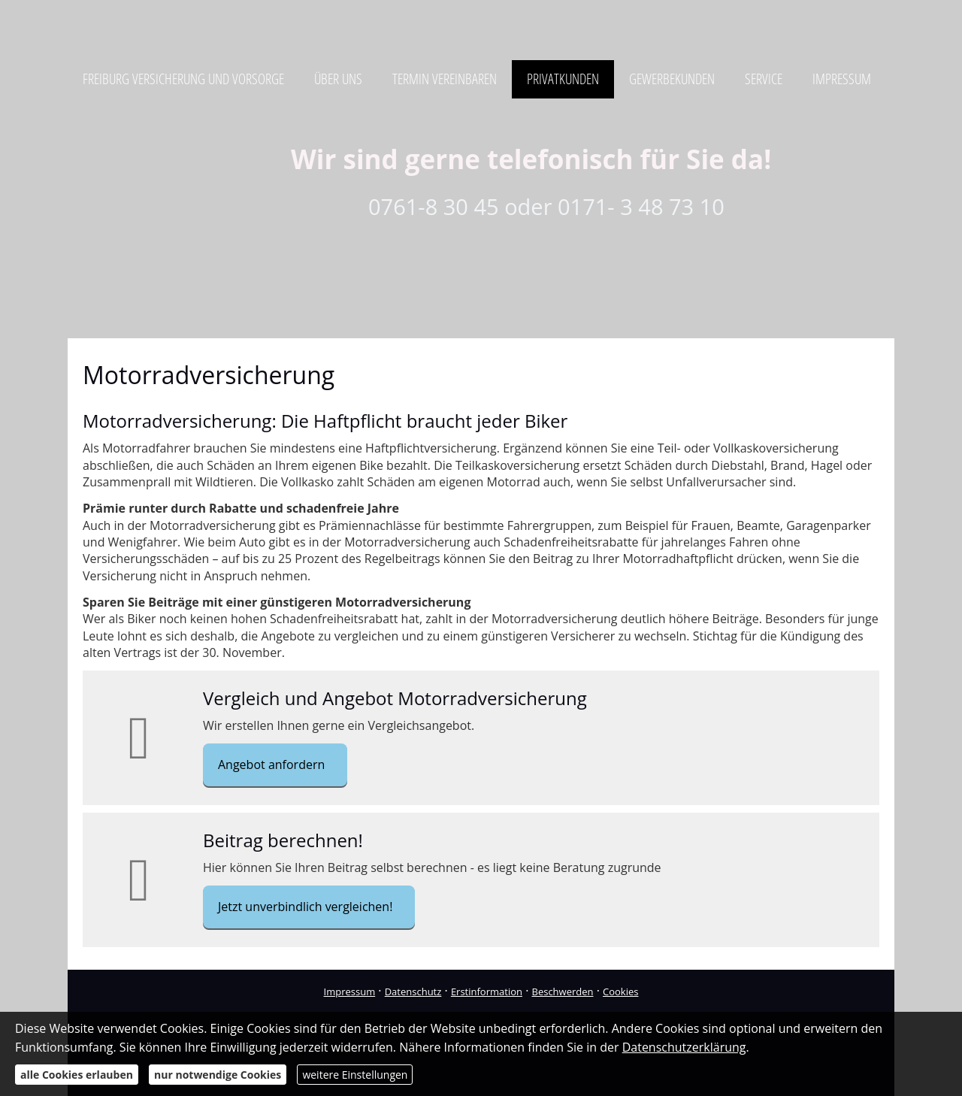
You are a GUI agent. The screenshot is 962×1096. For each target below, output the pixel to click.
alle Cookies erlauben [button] (76, 1074)
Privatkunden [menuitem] (563, 79)
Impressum (350, 991)
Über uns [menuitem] (338, 79)
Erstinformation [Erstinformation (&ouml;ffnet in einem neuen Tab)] (486, 991)
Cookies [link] (620, 991)
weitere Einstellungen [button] (354, 1074)
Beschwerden (563, 991)
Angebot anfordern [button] (271, 764)
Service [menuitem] (763, 79)
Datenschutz (413, 991)
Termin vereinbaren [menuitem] (444, 79)
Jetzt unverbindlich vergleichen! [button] (305, 906)
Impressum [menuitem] (841, 79)
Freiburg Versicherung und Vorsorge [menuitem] (183, 79)
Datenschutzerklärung (684, 1047)
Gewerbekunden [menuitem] (672, 79)
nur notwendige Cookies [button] (217, 1074)
